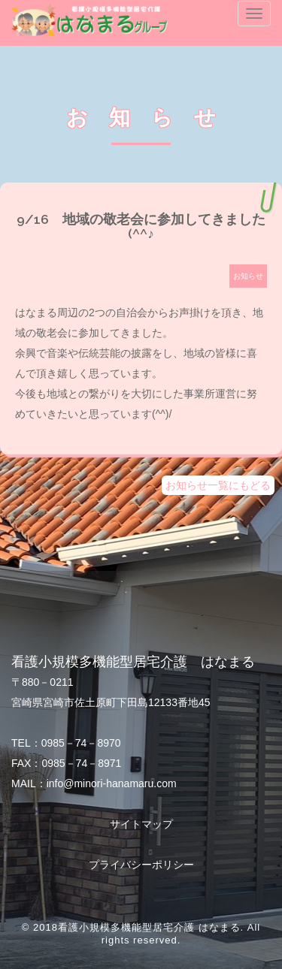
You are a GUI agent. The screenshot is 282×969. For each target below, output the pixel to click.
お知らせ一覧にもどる (218, 485)
